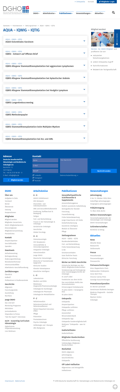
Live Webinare (10, 331)
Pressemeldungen (97, 258)
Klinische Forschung (69, 258)
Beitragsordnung (11, 256)
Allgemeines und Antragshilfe (73, 368)
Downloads (9, 250)
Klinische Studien (39, 266)
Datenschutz (20, 381)
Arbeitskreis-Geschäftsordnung (16, 268)
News (92, 240)
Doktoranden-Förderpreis (99, 271)
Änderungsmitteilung (12, 259)
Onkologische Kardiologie (42, 289)
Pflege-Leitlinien (68, 310)
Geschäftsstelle (11, 244)
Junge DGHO (10, 300)
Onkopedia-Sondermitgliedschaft (74, 322)
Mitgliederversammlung (13, 231)
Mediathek (66, 349)
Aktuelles (99, 13)
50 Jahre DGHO (67, 295)
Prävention (37, 317)
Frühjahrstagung (97, 208)
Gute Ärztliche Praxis (69, 256)
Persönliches (10, 234)
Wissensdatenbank (69, 316)
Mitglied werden (15, 180)
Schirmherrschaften (98, 226)
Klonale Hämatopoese (41, 269)
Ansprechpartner (11, 241)
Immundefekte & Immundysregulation (41, 246)
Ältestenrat (9, 207)
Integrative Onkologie (41, 250)
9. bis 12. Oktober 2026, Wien (100, 198)
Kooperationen (10, 213)
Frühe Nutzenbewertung (71, 217)
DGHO (36, 13)
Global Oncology (39, 232)
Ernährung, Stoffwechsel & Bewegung (43, 212)
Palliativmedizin (39, 302)
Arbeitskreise (49, 13)
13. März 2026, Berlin (97, 211)
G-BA (64, 250)
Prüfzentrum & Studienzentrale (16, 280)
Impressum (9, 381)
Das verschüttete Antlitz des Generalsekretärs (72, 283)
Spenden (8, 246)
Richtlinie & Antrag (97, 230)
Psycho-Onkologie (40, 322)
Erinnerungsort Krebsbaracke (72, 287)
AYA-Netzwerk (38, 201)
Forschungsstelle (11, 290)
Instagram (37, 178)
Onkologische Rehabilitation (43, 295)
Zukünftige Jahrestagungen (100, 201)
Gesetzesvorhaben (69, 253)
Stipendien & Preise (12, 314)
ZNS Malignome (39, 328)
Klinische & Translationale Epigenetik (43, 262)
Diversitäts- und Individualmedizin (40, 205)
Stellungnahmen (69, 235)
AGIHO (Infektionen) (40, 198)
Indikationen (66, 370)
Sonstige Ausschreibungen (100, 280)
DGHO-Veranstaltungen (99, 223)
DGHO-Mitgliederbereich (14, 225)
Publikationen (66, 13)
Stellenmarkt (95, 249)
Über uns (9, 195)
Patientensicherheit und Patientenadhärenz (42, 305)
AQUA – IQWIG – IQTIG (70, 239)
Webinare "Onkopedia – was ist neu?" (73, 325)
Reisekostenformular (13, 262)
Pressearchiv (95, 261)
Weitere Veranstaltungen (100, 215)
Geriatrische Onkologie (42, 227)
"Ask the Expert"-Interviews (15, 317)
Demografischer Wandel (71, 209)
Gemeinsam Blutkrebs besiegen (102, 290)
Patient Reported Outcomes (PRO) (43, 310)
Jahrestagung (66, 355)
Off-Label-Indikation (71, 364)
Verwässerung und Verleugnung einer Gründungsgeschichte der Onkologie (73, 272)
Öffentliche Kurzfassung (71, 340)
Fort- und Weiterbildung (42, 219)
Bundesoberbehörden (70, 241)
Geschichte (9, 284)
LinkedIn (36, 175)
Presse (93, 252)
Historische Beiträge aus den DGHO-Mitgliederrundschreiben (73, 266)
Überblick (8, 275)
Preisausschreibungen (99, 265)
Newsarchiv (94, 246)
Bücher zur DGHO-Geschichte (74, 262)
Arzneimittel (66, 313)
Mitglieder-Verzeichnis (13, 222)
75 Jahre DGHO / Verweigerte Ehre (72, 291)
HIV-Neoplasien (39, 242)
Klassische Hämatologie (42, 258)
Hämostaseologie (40, 239)
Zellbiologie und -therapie (43, 325)
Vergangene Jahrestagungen (100, 204)
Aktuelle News (95, 243)
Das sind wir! (9, 303)
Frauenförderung (68, 215)
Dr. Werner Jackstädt (97, 287)
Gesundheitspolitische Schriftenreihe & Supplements (71, 197)
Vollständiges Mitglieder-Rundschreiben (71, 344)
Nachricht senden (104, 171)
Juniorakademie (11, 311)
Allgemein (8, 287)
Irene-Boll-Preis (96, 274)
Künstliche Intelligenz (41, 271)
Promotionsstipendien (99, 283)
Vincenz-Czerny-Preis (98, 277)
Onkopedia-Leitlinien (70, 307)
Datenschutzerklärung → (69, 175)
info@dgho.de (14, 175)
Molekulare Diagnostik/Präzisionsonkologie (45, 285)
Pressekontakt (95, 256)
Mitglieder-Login (106, 2)
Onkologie (94, 300)
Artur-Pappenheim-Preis (99, 268)
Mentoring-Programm (13, 306)
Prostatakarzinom (40, 319)
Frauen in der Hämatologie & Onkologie (44, 223)
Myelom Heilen (95, 297)
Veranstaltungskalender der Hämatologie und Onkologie (100, 219)
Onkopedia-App (67, 319)
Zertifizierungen (12, 271)
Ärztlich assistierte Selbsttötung (74, 206)
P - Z (35, 298)
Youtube (36, 181)
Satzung (8, 210)
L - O (35, 275)
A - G (35, 195)
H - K (35, 236)
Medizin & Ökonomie (69, 229)
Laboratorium (38, 278)
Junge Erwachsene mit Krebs (72, 220)
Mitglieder (9, 216)
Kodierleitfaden (68, 330)
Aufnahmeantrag (11, 253)
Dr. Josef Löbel (67, 277)
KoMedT (8, 277)
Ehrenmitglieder (11, 228)
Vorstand (8, 201)
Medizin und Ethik (40, 281)
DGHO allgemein (68, 352)
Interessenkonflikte (12, 265)
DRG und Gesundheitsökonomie (45, 209)
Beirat (7, 204)
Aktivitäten (9, 309)
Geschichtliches (68, 358)
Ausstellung (9, 293)
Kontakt (91, 2)
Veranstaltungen (83, 13)
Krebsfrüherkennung (69, 223)
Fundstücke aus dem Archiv (72, 280)
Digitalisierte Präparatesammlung (12, 327)
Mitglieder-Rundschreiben (73, 337)
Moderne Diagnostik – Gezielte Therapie (101, 293)
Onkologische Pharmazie (42, 292)
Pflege (35, 314)
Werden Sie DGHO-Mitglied (102, 49)
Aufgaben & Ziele (11, 198)
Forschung (65, 212)
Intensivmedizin (39, 253)
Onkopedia (80, 2)
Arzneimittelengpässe (70, 203)
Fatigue (36, 216)
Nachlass (8, 296)
